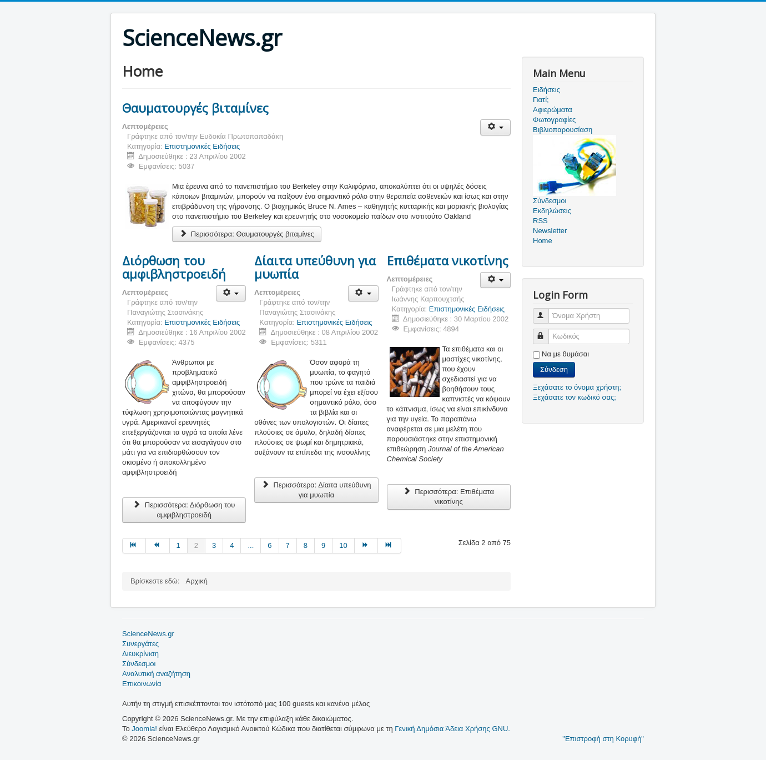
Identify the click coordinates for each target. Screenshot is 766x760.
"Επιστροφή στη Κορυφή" (603, 738)
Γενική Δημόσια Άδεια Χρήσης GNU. (452, 728)
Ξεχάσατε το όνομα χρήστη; (577, 387)
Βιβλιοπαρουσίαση (562, 129)
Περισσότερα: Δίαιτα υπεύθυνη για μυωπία (316, 490)
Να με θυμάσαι (565, 354)
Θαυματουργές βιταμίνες (195, 107)
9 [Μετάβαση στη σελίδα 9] (323, 545)
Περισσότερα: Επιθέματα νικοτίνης (449, 496)
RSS (540, 221)
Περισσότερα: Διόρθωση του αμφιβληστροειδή (184, 510)
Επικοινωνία (142, 684)
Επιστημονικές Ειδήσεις (202, 146)
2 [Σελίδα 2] (196, 545)
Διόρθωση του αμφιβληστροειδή (174, 267)
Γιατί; (541, 99)
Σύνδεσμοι (138, 664)
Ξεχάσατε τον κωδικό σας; (574, 397)
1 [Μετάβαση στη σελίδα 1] (178, 545)
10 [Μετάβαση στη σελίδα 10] (343, 545)
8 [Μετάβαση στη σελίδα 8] (306, 545)
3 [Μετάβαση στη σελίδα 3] (214, 545)
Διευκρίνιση (140, 654)
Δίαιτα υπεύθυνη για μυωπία (315, 267)
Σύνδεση (554, 369)
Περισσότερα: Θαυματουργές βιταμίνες (246, 234)
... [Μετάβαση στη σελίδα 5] (251, 545)
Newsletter (550, 231)
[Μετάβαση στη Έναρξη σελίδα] (134, 545)
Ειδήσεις (546, 89)
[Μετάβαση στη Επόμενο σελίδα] (366, 545)
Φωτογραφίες (554, 119)
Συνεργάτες (140, 644)
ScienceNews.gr (148, 634)
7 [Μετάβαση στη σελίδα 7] (288, 545)
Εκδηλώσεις (552, 211)
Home (542, 240)
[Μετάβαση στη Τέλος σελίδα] (389, 545)
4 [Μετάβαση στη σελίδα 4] (232, 545)
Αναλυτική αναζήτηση (156, 674)
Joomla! (144, 728)
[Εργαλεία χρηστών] (495, 127)
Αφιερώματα (552, 109)
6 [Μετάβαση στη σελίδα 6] (269, 545)
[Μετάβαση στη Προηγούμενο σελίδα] (157, 545)
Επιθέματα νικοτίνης (447, 260)
